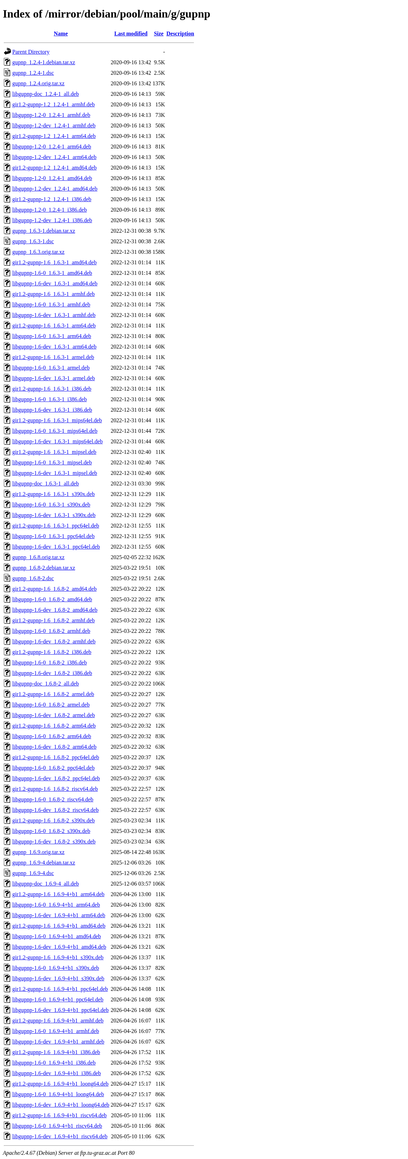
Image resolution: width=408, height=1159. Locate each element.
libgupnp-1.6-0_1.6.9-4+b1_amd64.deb (56, 936)
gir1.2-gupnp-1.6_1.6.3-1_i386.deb (51, 389)
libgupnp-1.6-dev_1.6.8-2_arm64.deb (54, 747)
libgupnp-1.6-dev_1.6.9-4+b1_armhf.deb (58, 1042)
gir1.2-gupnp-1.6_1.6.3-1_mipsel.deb (54, 452)
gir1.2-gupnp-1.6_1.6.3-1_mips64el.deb (57, 420)
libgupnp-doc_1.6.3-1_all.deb (45, 483)
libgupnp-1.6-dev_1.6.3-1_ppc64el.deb (56, 547)
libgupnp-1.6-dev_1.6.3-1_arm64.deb (54, 347)
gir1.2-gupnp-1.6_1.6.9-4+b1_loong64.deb (60, 1084)
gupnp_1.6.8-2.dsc (33, 578)
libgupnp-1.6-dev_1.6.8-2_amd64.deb (55, 610)
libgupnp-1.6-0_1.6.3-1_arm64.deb (51, 336)
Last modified (131, 34)
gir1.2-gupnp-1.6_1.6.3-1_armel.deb (53, 357)
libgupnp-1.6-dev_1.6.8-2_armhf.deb (53, 641)
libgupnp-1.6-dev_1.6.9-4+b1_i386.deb (56, 1073)
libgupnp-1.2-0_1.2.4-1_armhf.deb (51, 115)
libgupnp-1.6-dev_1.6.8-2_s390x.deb (53, 842)
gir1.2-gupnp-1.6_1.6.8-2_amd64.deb (54, 589)
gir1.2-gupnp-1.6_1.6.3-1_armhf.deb (53, 294)
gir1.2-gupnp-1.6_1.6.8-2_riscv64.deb (55, 789)
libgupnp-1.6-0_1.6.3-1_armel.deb (50, 368)
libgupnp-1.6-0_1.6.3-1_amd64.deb (52, 273)
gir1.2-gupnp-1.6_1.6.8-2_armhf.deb (53, 620)
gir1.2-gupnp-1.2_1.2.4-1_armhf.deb (53, 104)
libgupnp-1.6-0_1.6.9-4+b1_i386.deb (53, 1063)
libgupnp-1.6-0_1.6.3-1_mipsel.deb (52, 462)
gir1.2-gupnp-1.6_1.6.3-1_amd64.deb (54, 262)
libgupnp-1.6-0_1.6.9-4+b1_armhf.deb (55, 1031)
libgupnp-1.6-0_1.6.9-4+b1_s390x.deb (55, 968)
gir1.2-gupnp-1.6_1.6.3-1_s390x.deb (53, 494)
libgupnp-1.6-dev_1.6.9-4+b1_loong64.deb (60, 1105)
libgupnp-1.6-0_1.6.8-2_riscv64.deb (52, 799)
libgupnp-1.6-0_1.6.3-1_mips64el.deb (55, 431)
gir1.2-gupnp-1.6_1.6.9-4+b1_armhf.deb (57, 1021)
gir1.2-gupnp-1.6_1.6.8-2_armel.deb (53, 694)
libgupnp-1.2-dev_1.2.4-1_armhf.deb (53, 125)
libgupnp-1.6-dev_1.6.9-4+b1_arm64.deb (58, 915)
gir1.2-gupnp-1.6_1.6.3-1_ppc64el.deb (55, 526)
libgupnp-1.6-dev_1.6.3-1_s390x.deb (53, 515)
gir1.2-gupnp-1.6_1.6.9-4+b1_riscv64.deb (59, 1115)
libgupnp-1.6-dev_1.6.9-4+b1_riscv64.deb (59, 1136)
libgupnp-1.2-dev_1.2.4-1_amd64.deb (55, 189)
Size (159, 34)
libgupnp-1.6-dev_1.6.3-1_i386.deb (52, 410)
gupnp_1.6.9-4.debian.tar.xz (43, 863)
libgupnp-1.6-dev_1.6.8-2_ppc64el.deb (56, 778)
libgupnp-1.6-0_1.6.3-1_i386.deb (49, 399)
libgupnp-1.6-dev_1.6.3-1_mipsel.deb (54, 473)
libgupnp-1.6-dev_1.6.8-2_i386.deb (52, 673)
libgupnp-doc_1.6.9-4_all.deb (45, 884)
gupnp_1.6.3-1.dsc (33, 241)
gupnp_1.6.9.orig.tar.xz (38, 852)
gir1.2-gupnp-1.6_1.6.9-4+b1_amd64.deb (58, 926)
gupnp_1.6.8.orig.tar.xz (38, 557)
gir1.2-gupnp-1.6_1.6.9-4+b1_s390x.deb (57, 957)
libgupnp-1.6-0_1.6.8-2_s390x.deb (51, 831)
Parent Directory (30, 52)
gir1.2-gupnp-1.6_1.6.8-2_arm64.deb (54, 726)
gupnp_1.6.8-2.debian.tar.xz (43, 568)
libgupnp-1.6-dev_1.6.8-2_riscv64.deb (55, 810)
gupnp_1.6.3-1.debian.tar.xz (43, 231)
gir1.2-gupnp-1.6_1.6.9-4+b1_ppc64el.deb (60, 989)
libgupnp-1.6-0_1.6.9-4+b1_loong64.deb (58, 1094)
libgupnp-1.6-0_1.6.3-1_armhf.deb (51, 304)
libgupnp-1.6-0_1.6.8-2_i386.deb (49, 662)
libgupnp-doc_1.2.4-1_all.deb (45, 94)
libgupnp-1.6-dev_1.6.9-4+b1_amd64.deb (59, 947)
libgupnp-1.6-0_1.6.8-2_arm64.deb (51, 736)
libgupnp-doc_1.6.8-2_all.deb (45, 684)
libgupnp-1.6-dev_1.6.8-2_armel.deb (53, 715)
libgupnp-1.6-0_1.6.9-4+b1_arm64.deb (56, 905)
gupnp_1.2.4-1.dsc (33, 73)
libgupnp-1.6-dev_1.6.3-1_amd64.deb (55, 283)
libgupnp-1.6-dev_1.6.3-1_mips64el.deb (57, 441)
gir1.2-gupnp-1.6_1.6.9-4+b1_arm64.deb (58, 894)
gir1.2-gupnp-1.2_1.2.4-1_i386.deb (51, 199)
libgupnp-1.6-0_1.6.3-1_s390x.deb (51, 505)
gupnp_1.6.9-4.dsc (33, 873)
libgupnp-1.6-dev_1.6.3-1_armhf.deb (53, 315)
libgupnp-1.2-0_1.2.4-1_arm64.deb (51, 147)
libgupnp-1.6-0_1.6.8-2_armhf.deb (51, 631)
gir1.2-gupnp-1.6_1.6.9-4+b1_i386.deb (56, 1052)
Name (61, 34)
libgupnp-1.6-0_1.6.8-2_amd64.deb (52, 599)
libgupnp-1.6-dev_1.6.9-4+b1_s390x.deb (58, 978)
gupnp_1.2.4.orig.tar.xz (38, 83)
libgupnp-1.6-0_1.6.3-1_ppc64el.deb (53, 536)
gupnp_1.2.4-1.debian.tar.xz (43, 62)
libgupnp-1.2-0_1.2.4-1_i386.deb (49, 210)
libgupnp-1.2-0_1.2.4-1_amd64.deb (52, 178)
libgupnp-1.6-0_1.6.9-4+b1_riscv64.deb (57, 1126)
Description (180, 34)
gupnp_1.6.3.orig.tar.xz (38, 252)
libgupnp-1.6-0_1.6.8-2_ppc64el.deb (53, 768)
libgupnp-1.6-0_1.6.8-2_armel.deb (50, 705)
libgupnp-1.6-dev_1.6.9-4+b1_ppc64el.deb (60, 1010)
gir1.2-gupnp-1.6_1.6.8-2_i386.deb (51, 652)
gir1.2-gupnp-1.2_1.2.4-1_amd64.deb (54, 168)
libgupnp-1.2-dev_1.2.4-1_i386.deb (52, 220)
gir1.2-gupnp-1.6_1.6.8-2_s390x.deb (53, 820)
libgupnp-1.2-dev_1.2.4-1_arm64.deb (54, 157)
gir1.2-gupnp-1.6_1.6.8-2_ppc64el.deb (55, 757)
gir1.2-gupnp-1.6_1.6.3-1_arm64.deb (54, 326)
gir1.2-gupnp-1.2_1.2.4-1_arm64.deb (54, 136)
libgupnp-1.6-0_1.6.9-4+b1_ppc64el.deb (57, 999)
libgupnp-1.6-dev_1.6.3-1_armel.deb (53, 378)
